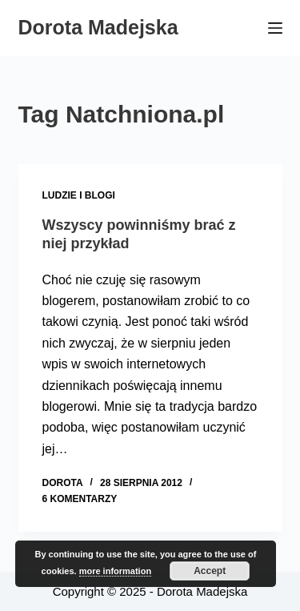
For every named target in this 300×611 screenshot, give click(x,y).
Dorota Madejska (98, 27)
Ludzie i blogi (78, 195)
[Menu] (275, 28)
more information (115, 571)
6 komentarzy (80, 498)
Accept (210, 571)
